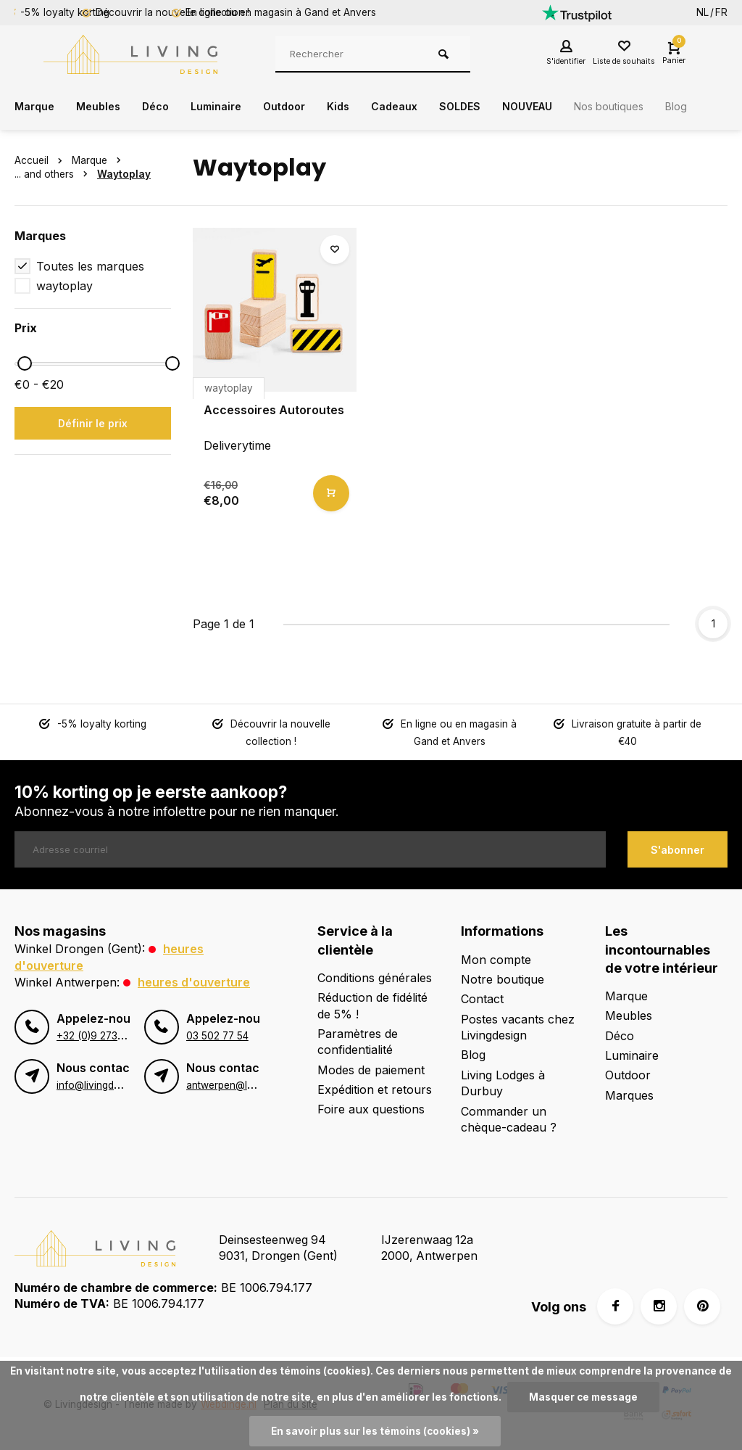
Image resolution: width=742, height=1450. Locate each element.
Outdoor (305, 106)
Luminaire (231, 106)
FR (721, 12)
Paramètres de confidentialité (357, 1040)
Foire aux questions (371, 1107)
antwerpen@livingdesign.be (249, 1081)
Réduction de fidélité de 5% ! (372, 1004)
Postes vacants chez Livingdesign (518, 1025)
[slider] (24, 363)
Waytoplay (124, 174)
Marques (629, 1094)
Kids (363, 106)
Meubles (104, 106)
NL (702, 12)
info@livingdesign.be (104, 1081)
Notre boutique (502, 978)
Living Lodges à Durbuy (503, 1081)
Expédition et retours (374, 1088)
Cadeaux (423, 106)
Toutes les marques (90, 266)
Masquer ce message (583, 1397)
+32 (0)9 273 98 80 (103, 1032)
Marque (36, 106)
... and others (53, 174)
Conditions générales (374, 976)
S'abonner (677, 848)
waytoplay (64, 286)
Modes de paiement (371, 1068)
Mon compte (496, 957)
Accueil (41, 160)
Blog (473, 1053)
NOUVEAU (567, 106)
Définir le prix (93, 423)
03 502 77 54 (217, 1032)
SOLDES (493, 106)
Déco (166, 106)
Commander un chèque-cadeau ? (508, 1118)
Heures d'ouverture (194, 979)
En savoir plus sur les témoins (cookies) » (375, 1431)
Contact (482, 997)
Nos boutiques (657, 106)
